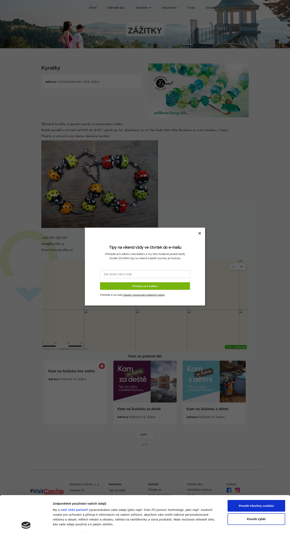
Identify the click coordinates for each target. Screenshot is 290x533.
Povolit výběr (256, 484)
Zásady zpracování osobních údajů (144, 294)
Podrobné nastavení (216, 525)
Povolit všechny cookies (256, 471)
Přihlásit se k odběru (145, 286)
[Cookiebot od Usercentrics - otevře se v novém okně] (26, 525)
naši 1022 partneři (74, 475)
